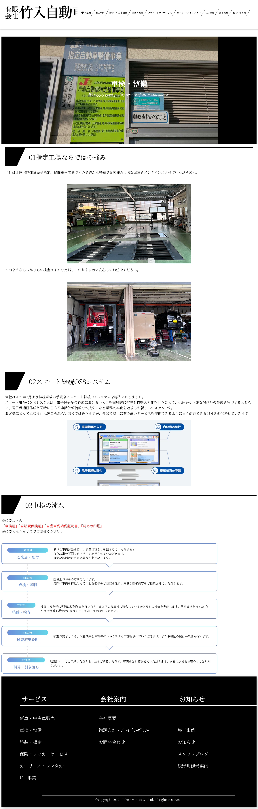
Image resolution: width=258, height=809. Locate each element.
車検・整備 (85, 12)
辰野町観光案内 (193, 765)
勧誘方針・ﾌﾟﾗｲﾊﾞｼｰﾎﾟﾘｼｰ (124, 730)
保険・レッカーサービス (160, 12)
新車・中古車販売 (118, 12)
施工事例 (100, 12)
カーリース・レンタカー (189, 12)
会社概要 (223, 12)
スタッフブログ (193, 754)
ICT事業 (210, 12)
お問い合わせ (239, 12)
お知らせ (186, 742)
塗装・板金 (137, 12)
